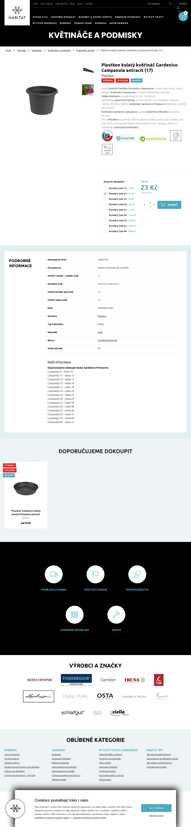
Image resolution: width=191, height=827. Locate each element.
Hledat (165, 3)
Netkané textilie (59, 779)
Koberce (65, 23)
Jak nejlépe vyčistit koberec (159, 763)
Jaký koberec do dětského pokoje (162, 759)
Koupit (173, 204)
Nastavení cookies (156, 816)
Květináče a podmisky (59, 50)
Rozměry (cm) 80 (118, 231)
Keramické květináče (61, 759)
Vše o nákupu (46, 4)
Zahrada (101, 23)
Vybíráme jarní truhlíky (157, 767)
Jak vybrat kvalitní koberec (159, 754)
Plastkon (102, 316)
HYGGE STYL (40, 17)
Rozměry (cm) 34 (118, 209)
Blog (72, 4)
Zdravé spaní (83, 23)
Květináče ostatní (85, 50)
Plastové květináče (60, 763)
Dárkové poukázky (128, 17)
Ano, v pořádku (156, 808)
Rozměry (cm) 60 (118, 226)
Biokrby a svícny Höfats (95, 17)
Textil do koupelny (107, 771)
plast (100, 332)
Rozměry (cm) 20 (118, 193)
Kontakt (89, 4)
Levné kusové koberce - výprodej (19, 775)
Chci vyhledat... (149, 4)
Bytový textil (154, 17)
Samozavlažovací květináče (64, 767)
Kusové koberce (12, 754)
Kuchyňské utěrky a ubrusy (111, 775)
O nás (35, 4)
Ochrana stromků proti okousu (66, 775)
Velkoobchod (61, 4)
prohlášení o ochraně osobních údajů (52, 818)
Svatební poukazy (63, 17)
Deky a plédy (105, 763)
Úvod (8, 50)
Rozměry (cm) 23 (118, 199)
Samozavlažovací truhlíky (63, 771)
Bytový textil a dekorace (118, 750)
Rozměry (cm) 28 (118, 204)
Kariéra (80, 4)
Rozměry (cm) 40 (118, 215)
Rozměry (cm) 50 (118, 220)
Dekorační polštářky (108, 767)
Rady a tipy (155, 750)
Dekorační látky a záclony (110, 754)
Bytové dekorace (45, 23)
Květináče (37, 50)
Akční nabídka (118, 23)
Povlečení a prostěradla (110, 759)
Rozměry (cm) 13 (118, 188)
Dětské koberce (11, 763)
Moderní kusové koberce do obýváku (21, 767)
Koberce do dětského (14, 771)
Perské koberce (11, 759)
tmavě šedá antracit (107, 340)
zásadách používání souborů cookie (89, 818)
